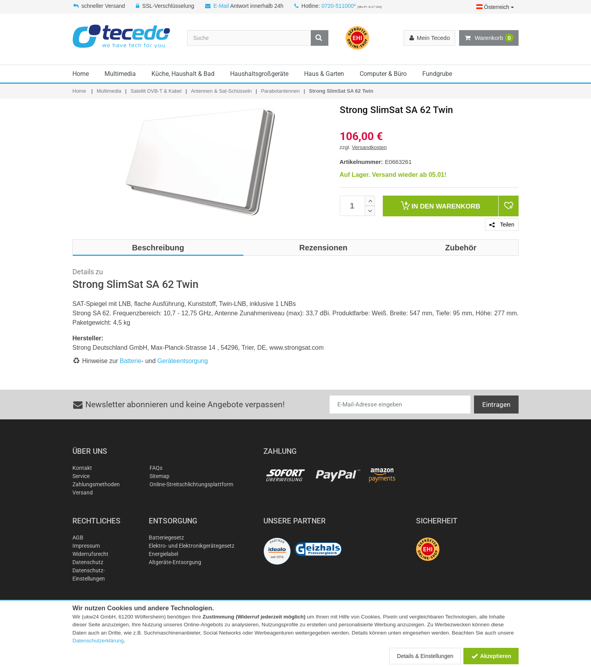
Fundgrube (437, 73)
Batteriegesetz (166, 537)
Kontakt (82, 468)
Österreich (495, 7)
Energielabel (163, 554)
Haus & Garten (324, 73)
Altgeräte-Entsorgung (175, 562)
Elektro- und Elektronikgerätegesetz (191, 546)
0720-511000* (338, 6)
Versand (82, 492)
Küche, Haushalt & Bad (182, 73)
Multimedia (120, 73)
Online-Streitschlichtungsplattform (191, 484)
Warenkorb (489, 37)
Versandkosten (369, 147)
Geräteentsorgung (182, 361)
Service (81, 476)
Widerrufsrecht (90, 554)
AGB (77, 537)
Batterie (130, 361)
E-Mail (221, 6)
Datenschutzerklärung (98, 641)
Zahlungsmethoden (96, 484)
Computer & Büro (383, 73)
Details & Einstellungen (425, 656)
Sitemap (159, 476)
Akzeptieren (491, 656)
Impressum (86, 546)
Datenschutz (87, 562)
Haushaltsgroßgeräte (259, 73)
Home (80, 73)
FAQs (156, 468)
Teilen (501, 224)
